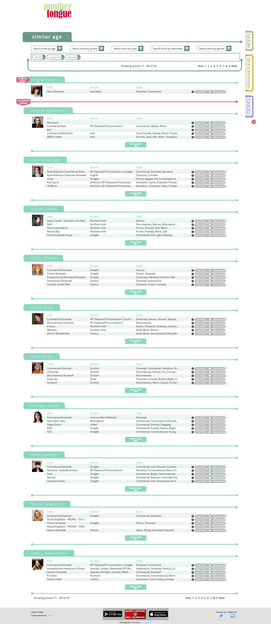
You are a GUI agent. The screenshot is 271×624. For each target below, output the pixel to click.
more (50, 615)
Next (234, 66)
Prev (200, 66)
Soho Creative (146, 622)
